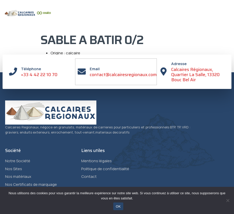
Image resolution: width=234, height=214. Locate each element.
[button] (205, 24)
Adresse (179, 63)
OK (118, 206)
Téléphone (31, 69)
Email (95, 69)
